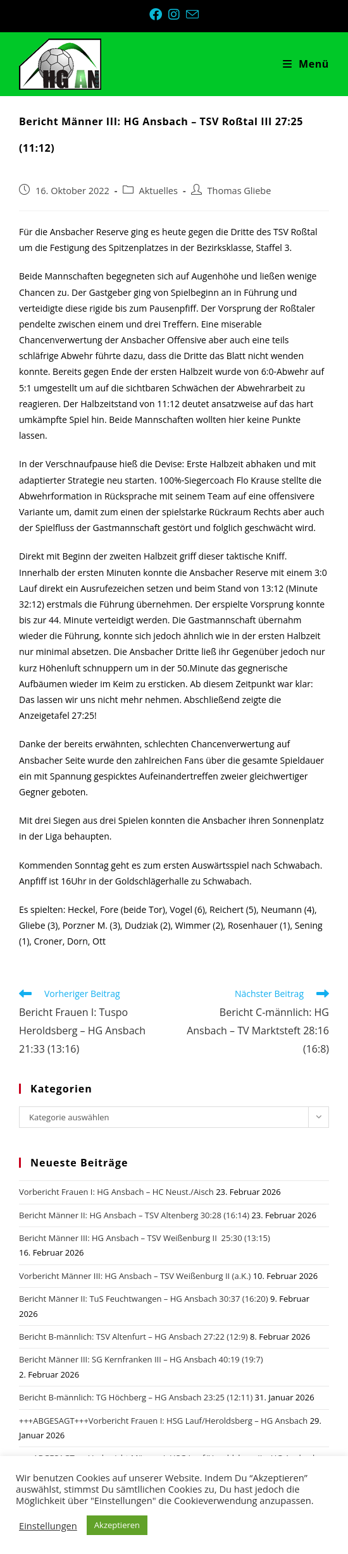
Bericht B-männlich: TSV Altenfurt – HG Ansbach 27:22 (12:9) (133, 1336)
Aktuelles (158, 191)
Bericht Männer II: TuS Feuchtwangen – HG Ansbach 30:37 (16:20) (143, 1298)
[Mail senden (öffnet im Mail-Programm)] (192, 14)
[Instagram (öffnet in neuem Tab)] (177, 14)
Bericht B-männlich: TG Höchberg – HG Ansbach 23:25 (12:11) (135, 1397)
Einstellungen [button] (48, 1525)
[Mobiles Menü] (306, 63)
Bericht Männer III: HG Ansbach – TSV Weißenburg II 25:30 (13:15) (144, 1238)
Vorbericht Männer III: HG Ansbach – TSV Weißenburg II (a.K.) (135, 1276)
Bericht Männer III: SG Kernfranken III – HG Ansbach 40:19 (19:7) (141, 1359)
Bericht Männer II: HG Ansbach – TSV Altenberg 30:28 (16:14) (134, 1215)
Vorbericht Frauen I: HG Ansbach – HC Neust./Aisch (116, 1191)
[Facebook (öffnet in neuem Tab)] (158, 14)
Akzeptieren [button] (117, 1525)
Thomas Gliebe (239, 191)
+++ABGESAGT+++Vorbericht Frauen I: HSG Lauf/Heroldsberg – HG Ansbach (163, 1420)
